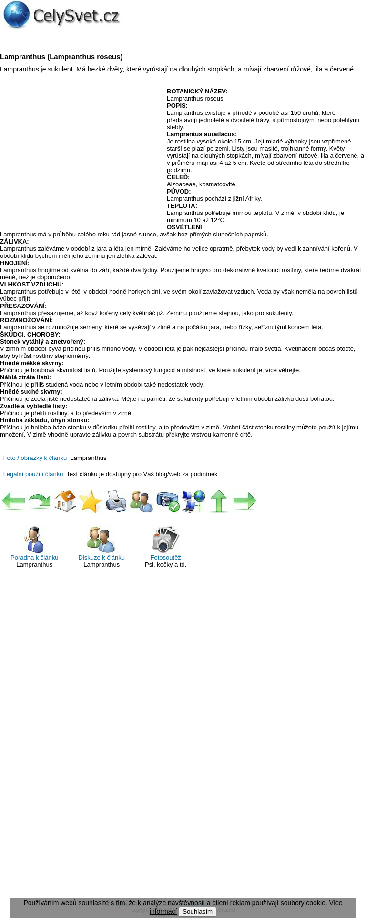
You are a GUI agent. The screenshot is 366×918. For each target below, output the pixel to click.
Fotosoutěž (166, 543)
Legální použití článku (33, 474)
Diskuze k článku (101, 543)
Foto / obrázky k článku (35, 457)
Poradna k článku (34, 543)
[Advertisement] (80, 157)
